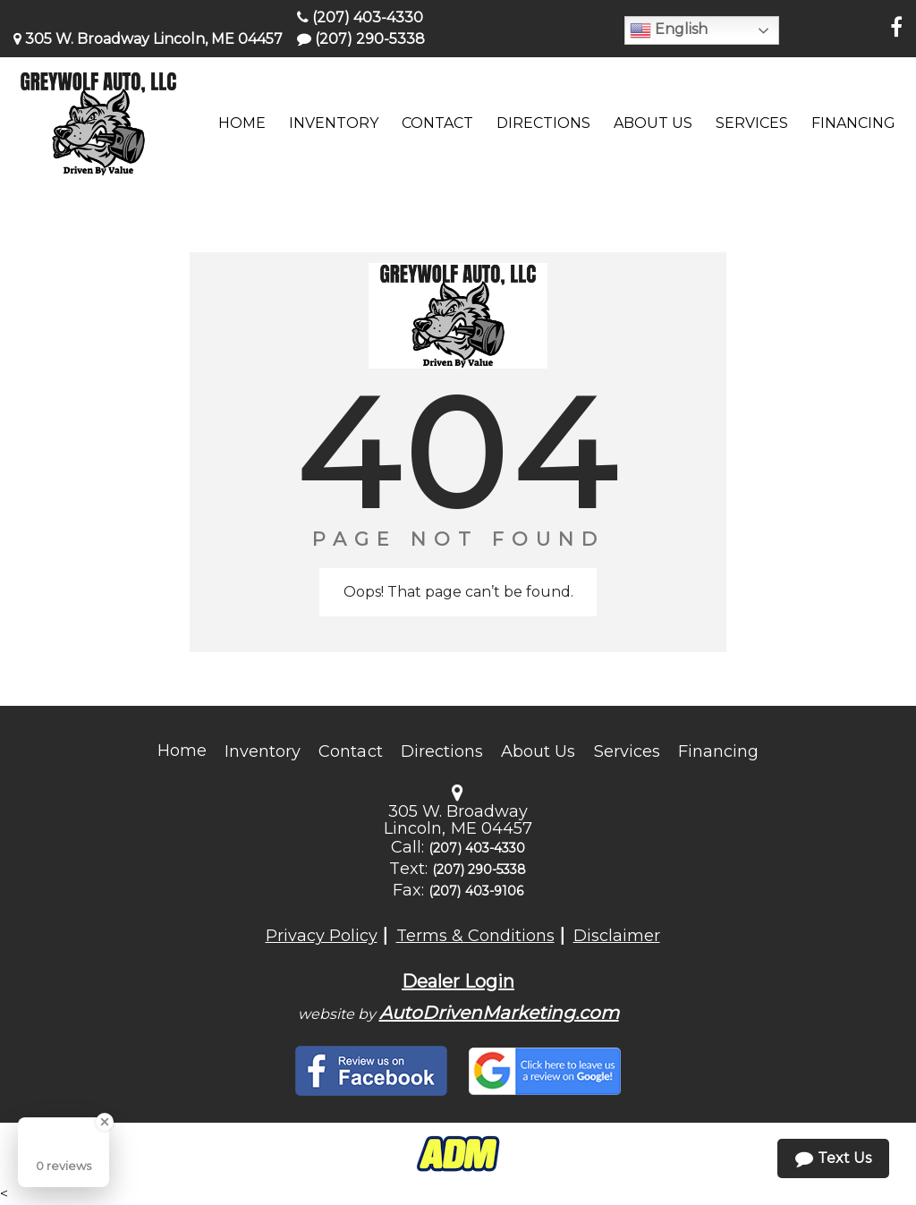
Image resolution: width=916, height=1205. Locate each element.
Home (182, 750)
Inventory (263, 751)
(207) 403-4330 (360, 17)
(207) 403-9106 (475, 891)
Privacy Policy (321, 936)
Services (627, 751)
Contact (350, 751)
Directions (442, 751)
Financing (718, 751)
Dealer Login (458, 981)
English (669, 30)
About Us (538, 751)
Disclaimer (616, 936)
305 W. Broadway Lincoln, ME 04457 (148, 39)
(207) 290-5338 (361, 39)
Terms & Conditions (475, 936)
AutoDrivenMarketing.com (499, 1012)
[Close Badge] (105, 1122)
